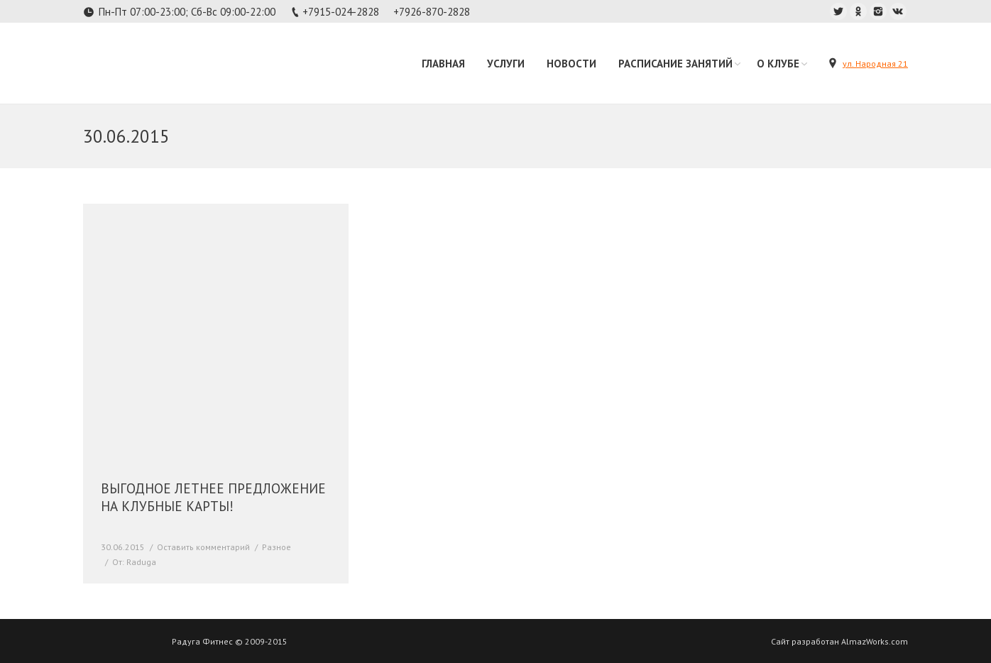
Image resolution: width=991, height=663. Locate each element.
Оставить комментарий (203, 547)
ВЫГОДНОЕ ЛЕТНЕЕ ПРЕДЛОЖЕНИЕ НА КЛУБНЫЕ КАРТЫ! (213, 497)
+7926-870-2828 (431, 11)
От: (134, 562)
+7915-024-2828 (340, 11)
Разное (276, 547)
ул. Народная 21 (875, 63)
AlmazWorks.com (874, 641)
